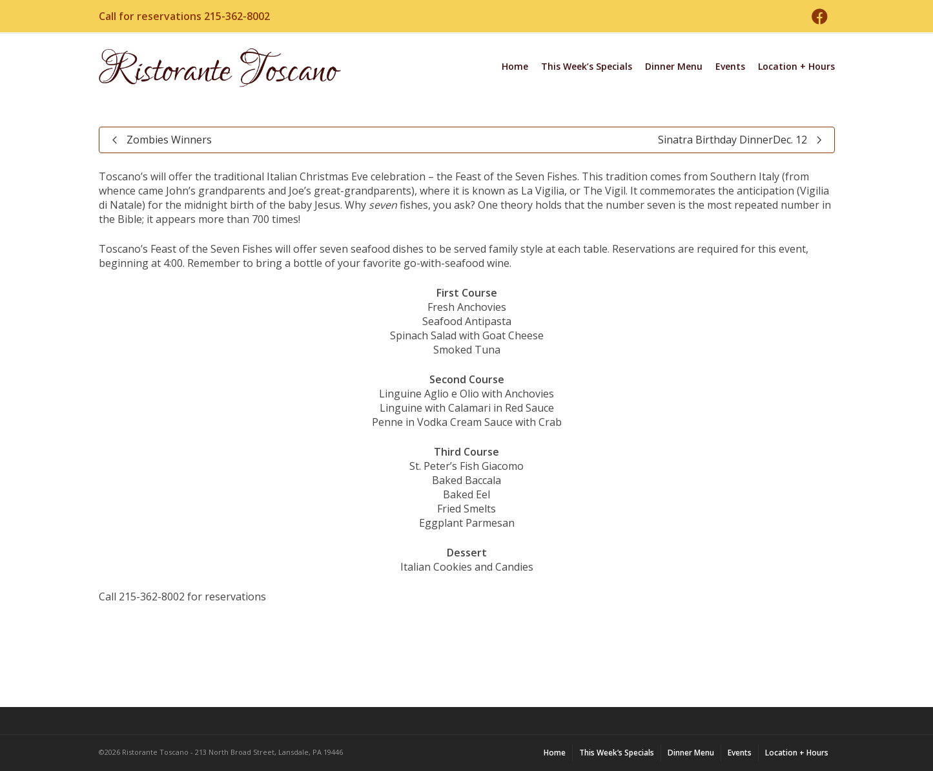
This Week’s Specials (586, 66)
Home (515, 66)
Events (730, 66)
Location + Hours (796, 66)
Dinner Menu (673, 66)
